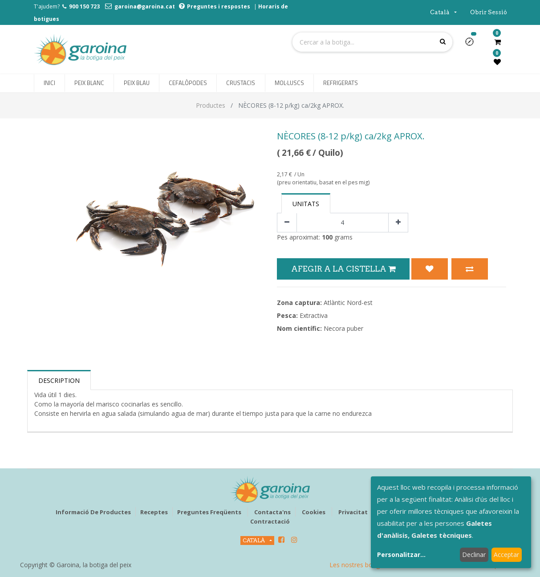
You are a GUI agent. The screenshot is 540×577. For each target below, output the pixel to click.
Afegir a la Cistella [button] (343, 268)
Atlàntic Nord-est (348, 302)
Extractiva (314, 315)
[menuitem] (49, 83)
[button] (473, 44)
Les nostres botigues (359, 565)
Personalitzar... (401, 554)
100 (327, 237)
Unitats (305, 203)
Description (59, 380)
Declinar (474, 554)
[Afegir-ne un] (398, 223)
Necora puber (343, 328)
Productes (210, 105)
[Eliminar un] (287, 223)
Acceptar (506, 554)
